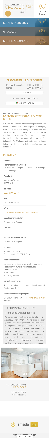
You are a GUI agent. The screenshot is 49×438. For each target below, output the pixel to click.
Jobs (8, 14)
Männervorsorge (15, 22)
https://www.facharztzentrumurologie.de (21, 212)
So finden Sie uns (25, 103)
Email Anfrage (24, 93)
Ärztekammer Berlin (37, 298)
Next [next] (27, 374)
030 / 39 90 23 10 (11, 193)
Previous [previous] (24, 374)
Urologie (9, 32)
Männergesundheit (16, 41)
